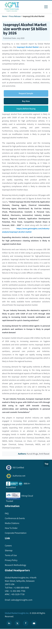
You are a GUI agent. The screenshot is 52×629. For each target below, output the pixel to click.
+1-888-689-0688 (21, 587)
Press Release (15, 16)
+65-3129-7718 (17, 594)
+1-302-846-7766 (17, 590)
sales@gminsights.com (21, 599)
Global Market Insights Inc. (17, 613)
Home (4, 16)
